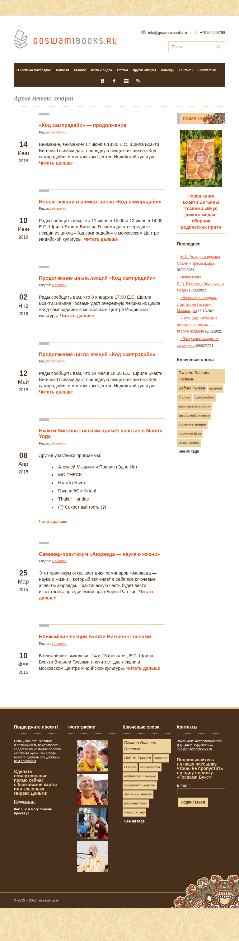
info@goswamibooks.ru (194, 749)
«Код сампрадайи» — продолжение (82, 125)
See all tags (189, 451)
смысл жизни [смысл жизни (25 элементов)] (189, 442)
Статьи (121, 70)
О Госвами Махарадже (33, 70)
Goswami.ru (207, 70)
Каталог (79, 70)
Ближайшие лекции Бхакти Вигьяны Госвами (95, 636)
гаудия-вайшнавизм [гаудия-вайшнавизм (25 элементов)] (194, 415)
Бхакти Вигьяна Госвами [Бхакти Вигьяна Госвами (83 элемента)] (195, 375)
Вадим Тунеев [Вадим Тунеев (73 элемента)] (192, 388)
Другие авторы (144, 70)
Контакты (186, 70)
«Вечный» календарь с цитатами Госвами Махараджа (197, 304)
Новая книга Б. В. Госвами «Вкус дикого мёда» (200, 283)
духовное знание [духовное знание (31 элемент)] (192, 424)
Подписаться (193, 802)
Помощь (167, 70)
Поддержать (24, 801)
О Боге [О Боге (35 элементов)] (184, 397)
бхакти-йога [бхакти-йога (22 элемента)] (204, 397)
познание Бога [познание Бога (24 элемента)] (190, 433)
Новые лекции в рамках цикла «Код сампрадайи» (100, 201)
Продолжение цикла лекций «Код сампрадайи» (97, 278)
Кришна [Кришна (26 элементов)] (215, 388)
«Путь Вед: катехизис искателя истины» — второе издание (197, 324)
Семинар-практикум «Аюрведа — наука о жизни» (99, 554)
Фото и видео (100, 70)
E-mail (183, 785)
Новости (62, 70)
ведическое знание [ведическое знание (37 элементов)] (195, 406)
